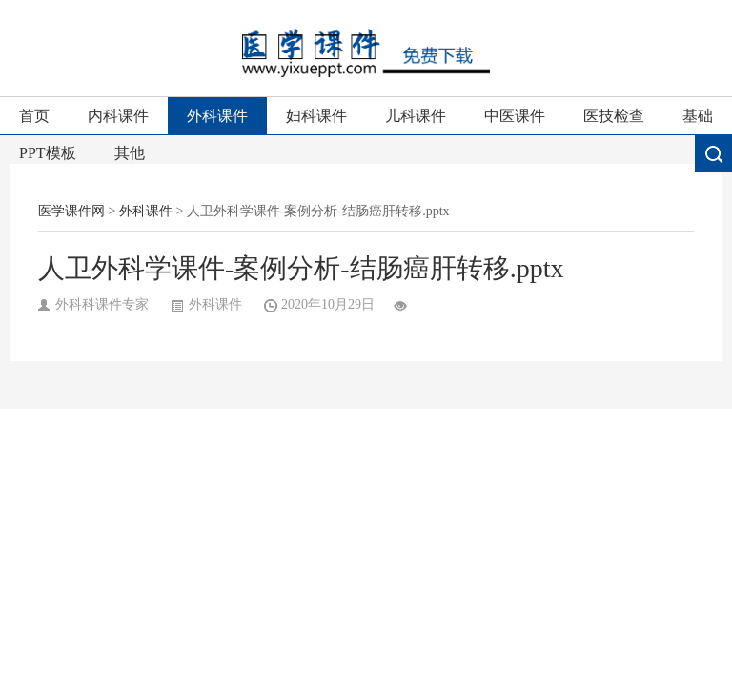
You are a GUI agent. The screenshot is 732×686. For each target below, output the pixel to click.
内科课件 (118, 116)
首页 (34, 116)
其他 (129, 153)
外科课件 (217, 116)
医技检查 (613, 116)
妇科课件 (316, 116)
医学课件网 (71, 211)
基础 (697, 116)
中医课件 (514, 116)
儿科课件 (415, 116)
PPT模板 (47, 153)
